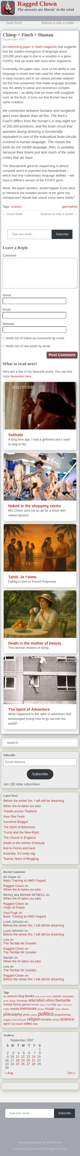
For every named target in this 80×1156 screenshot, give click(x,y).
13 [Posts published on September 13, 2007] (28, 1056)
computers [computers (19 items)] (68, 996)
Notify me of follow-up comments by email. (35, 338)
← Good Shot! (12, 23)
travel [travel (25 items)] (19, 1023)
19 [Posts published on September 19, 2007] (23, 1060)
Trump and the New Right (21, 832)
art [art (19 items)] (4, 996)
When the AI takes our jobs (22, 806)
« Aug (9, 1073)
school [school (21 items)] (56, 1019)
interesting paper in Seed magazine (32, 47)
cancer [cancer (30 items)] (56, 996)
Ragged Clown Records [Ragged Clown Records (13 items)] (14, 1020)
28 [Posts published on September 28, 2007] (33, 1064)
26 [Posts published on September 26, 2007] (23, 1064)
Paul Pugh (10, 913)
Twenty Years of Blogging (21, 859)
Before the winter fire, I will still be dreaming (33, 800)
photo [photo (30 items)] (26, 1014)
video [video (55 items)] (28, 1024)
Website (8, 324)
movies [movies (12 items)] (41, 1009)
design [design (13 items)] (12, 1001)
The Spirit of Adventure (19, 827)
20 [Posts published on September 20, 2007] (28, 1060)
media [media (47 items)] (14, 1009)
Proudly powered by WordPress (40, 1142)
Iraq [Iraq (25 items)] (53, 1004)
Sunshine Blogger (15, 822)
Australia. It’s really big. (19, 853)
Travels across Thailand (20, 811)
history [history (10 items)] (43, 1005)
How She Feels (14, 816)
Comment (9, 255)
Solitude (15, 435)
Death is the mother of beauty (24, 843)
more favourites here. (17, 376)
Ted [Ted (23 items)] (13, 1023)
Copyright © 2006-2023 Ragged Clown (40, 1149)
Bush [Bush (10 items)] (49, 996)
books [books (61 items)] (29, 996)
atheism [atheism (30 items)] (12, 996)
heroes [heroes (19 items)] (35, 1004)
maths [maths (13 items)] (6, 1009)
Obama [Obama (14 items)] (65, 1009)
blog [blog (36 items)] (21, 996)
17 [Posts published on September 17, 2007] (12, 1060)
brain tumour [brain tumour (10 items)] (40, 996)
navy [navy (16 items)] (57, 1009)
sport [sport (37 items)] (6, 1024)
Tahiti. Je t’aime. (22, 577)
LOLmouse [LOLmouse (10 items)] (67, 1005)
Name (7, 295)
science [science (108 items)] (67, 1019)
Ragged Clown (37, 3)
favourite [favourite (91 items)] (62, 1000)
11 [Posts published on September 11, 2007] (17, 1056)
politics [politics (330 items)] (46, 1014)
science (16, 206)
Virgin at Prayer (14, 907)
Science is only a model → (59, 23)
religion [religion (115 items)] (34, 1019)
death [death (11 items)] (5, 1001)
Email (6, 309)
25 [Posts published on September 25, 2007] (17, 1064)
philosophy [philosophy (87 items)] (12, 1014)
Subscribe (40, 774)
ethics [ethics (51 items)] (50, 1000)
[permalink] (69, 206)
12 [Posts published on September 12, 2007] (23, 1056)
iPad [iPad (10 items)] (48, 1005)
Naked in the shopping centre (34, 506)
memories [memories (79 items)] (28, 1008)
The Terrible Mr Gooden (20, 943)
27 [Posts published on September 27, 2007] (28, 1064)
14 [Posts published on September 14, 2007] (33, 1056)
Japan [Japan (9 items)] (59, 1005)
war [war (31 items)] (35, 1024)
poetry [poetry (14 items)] (34, 1015)
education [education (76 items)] (36, 1000)
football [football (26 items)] (7, 1004)
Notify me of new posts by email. (28, 346)
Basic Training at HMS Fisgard (24, 880)
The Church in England (19, 837)
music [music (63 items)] (49, 1009)
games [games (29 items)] (26, 1004)
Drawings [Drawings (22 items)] (22, 1000)
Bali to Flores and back (19, 848)
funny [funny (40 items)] (17, 1004)
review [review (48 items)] (46, 1019)
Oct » (71, 1073)
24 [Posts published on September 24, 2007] (12, 1064)
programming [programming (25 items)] (62, 1014)
